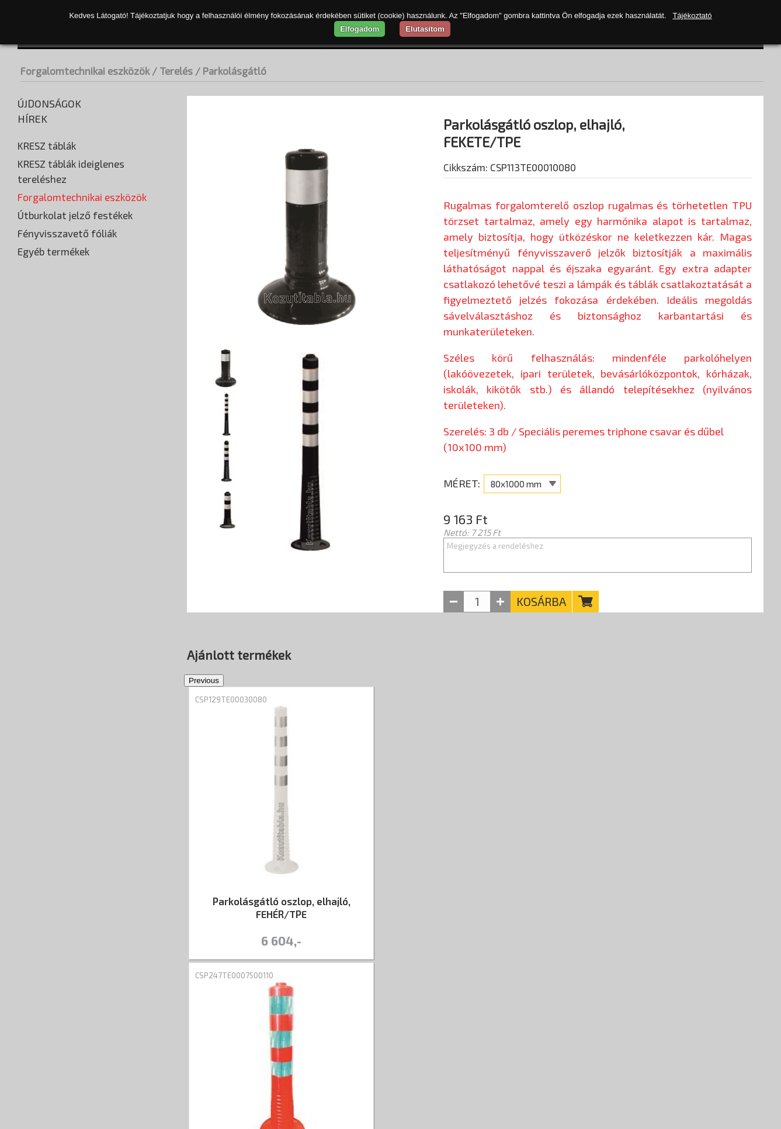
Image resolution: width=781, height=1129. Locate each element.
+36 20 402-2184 (723, 1055)
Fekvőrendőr (45, 231)
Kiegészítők (43, 248)
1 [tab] (467, 962)
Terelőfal (41, 581)
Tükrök (33, 616)
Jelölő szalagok (53, 476)
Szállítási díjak (108, 1007)
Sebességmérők (52, 388)
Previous (178, 815)
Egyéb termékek (53, 672)
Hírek (32, 118)
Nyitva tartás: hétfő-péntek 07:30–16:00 (666, 1037)
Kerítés (37, 511)
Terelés (35, 441)
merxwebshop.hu (382, 1108)
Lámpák (35, 301)
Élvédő (33, 213)
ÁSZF (249, 1007)
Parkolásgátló (51, 546)
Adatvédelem (193, 1007)
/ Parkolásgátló (230, 71)
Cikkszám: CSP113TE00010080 (509, 197)
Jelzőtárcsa (46, 494)
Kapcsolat (299, 1007)
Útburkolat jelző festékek (75, 636)
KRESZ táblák (47, 145)
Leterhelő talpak (52, 318)
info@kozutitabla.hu (715, 1072)
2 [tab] (484, 962)
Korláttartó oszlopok (62, 283)
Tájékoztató (691, 15)
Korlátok (37, 266)
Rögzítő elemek (51, 371)
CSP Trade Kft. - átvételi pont (688, 1002)
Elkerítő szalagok (57, 458)
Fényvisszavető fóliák (67, 654)
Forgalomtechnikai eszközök (85, 71)
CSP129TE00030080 (231, 690)
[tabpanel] (281, 815)
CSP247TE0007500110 (429, 690)
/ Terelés (172, 71)
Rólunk (38, 1007)
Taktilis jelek (44, 423)
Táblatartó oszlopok (61, 406)
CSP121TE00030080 (619, 690)
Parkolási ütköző (53, 336)
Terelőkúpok (47, 599)
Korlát (35, 529)
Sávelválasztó (51, 564)
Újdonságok (49, 103)
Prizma (34, 353)
